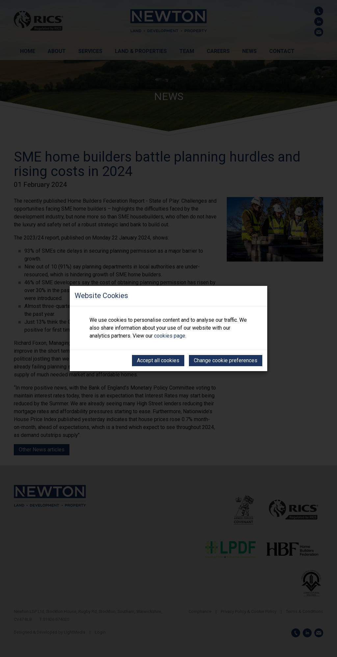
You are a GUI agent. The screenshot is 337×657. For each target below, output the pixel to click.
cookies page (169, 336)
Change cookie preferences (225, 360)
